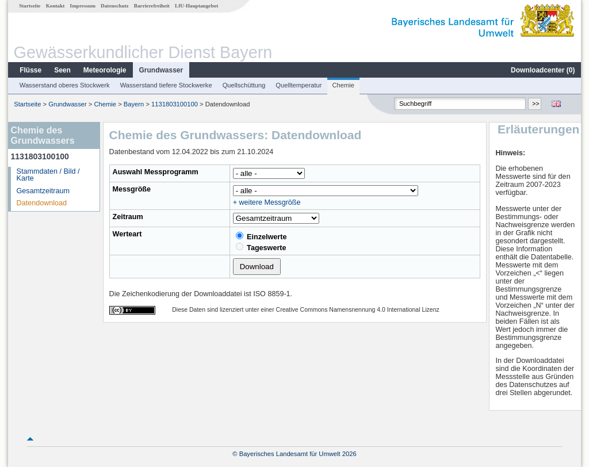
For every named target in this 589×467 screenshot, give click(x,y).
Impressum (82, 6)
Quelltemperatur (299, 85)
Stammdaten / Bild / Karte (48, 175)
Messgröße (132, 189)
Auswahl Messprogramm (155, 172)
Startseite (29, 6)
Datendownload (42, 203)
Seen (62, 70)
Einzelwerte (261, 236)
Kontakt (55, 6)
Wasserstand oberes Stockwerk (65, 85)
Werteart (127, 234)
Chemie (343, 85)
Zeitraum (128, 217)
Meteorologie (105, 70)
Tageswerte (261, 247)
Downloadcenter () (543, 70)
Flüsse (30, 70)
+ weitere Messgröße (267, 202)
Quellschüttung (244, 85)
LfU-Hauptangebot (196, 6)
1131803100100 (174, 104)
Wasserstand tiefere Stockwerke (166, 85)
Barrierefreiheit (152, 6)
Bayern (134, 104)
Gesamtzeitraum (43, 191)
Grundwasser (161, 70)
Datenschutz (115, 6)
